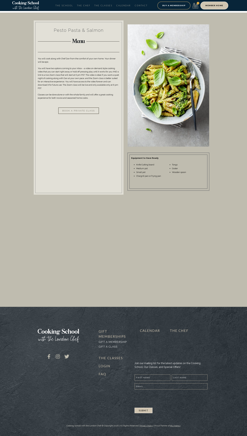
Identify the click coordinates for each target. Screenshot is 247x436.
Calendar (123, 5)
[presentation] (158, 398)
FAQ (102, 374)
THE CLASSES (111, 358)
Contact (141, 5)
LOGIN (104, 366)
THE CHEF (179, 330)
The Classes (103, 5)
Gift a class (108, 346)
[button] (173, 5)
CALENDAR (150, 330)
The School (64, 5)
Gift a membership (113, 341)
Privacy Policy (146, 426)
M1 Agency (175, 426)
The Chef (83, 5)
